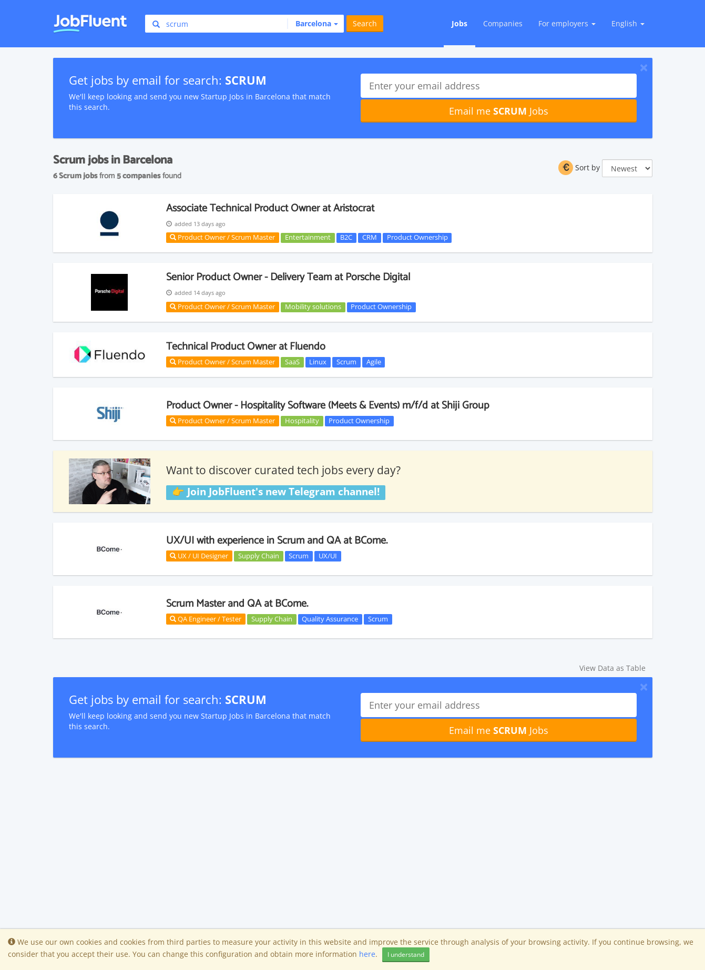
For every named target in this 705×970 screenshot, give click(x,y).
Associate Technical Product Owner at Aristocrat (270, 208)
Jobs (459, 23)
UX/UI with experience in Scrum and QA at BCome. (276, 540)
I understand (405, 954)
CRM (369, 237)
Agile (373, 361)
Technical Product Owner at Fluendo (245, 346)
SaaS (292, 361)
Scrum (346, 361)
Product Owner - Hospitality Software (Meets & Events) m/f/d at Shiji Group (327, 405)
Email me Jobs (498, 111)
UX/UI (328, 555)
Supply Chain (258, 555)
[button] (312, 23)
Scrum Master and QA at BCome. (237, 603)
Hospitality (302, 420)
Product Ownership (417, 237)
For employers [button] (567, 23)
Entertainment (308, 237)
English (628, 23)
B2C (346, 237)
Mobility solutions (313, 307)
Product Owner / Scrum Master (222, 237)
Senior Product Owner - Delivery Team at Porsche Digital (288, 277)
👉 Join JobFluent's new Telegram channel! (276, 492)
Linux (317, 361)
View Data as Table (612, 668)
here (367, 954)
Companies (503, 23)
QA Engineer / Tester (205, 619)
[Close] (643, 67)
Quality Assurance (330, 619)
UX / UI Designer (199, 555)
